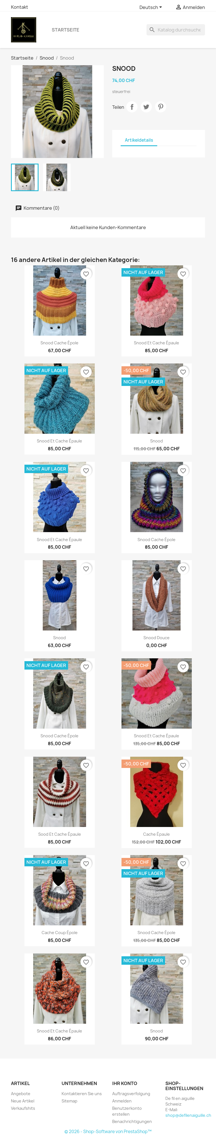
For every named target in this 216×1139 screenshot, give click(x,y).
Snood (156, 441)
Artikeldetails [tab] (139, 140)
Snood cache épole (59, 342)
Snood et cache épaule (156, 342)
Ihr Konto (124, 1083)
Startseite (65, 30)
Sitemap (69, 1101)
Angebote (20, 1093)
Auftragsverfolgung (131, 1093)
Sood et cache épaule (59, 834)
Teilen (132, 106)
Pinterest (160, 106)
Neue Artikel (22, 1101)
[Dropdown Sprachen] (152, 7)
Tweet (146, 106)
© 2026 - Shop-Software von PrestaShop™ (108, 1132)
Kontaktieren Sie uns (82, 1093)
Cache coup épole (60, 932)
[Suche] (176, 29)
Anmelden (122, 1101)
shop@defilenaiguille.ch (188, 1115)
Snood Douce (156, 637)
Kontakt (19, 7)
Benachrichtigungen (132, 1121)
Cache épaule (156, 834)
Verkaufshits (23, 1108)
